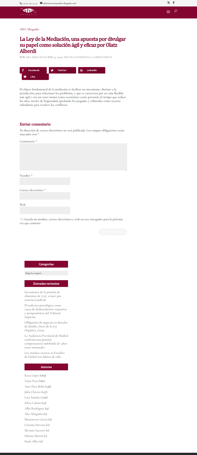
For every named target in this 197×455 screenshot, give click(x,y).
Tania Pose (31, 374)
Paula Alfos (32, 435)
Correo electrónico (32, 183)
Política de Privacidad (87, 450)
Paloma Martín (34, 429)
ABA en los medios (76, 57)
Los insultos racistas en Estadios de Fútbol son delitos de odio (45, 348)
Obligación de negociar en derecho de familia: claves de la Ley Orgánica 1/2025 (46, 320)
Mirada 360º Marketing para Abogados (52, 450)
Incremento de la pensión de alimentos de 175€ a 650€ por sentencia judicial (43, 289)
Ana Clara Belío (34, 380)
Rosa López (32, 369)
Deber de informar (105, 450)
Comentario (28, 135)
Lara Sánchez (33, 391)
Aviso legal (72, 450)
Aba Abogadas (34, 407)
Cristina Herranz (35, 418)
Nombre (26, 169)
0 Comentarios (101, 57)
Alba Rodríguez (34, 402)
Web (22, 198)
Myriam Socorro (35, 424)
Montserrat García (36, 413)
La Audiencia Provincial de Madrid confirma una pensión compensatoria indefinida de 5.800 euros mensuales (46, 335)
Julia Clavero (33, 385)
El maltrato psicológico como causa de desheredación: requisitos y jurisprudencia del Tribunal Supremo (46, 304)
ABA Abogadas (29, 29)
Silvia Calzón (33, 396)
